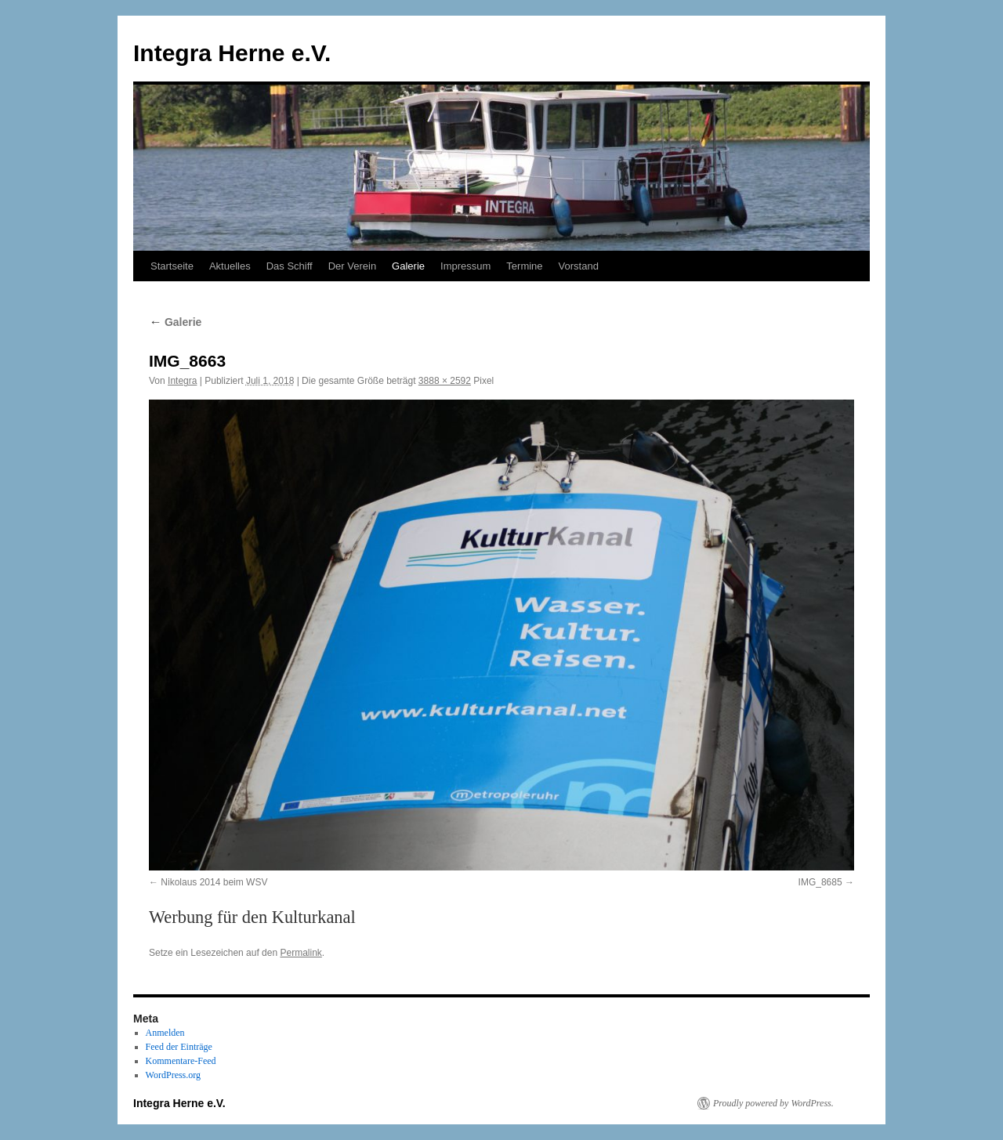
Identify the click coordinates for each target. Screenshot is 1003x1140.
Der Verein (352, 266)
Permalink (300, 952)
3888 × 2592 (444, 380)
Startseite (172, 266)
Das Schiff (289, 266)
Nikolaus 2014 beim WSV (214, 882)
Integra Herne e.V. (232, 53)
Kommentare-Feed (181, 1060)
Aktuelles (230, 266)
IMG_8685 (820, 882)
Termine (524, 266)
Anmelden (165, 1032)
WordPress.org (173, 1074)
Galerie (408, 266)
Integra (182, 380)
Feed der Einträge (179, 1046)
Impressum (465, 266)
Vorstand (579, 266)
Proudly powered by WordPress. (773, 1103)
